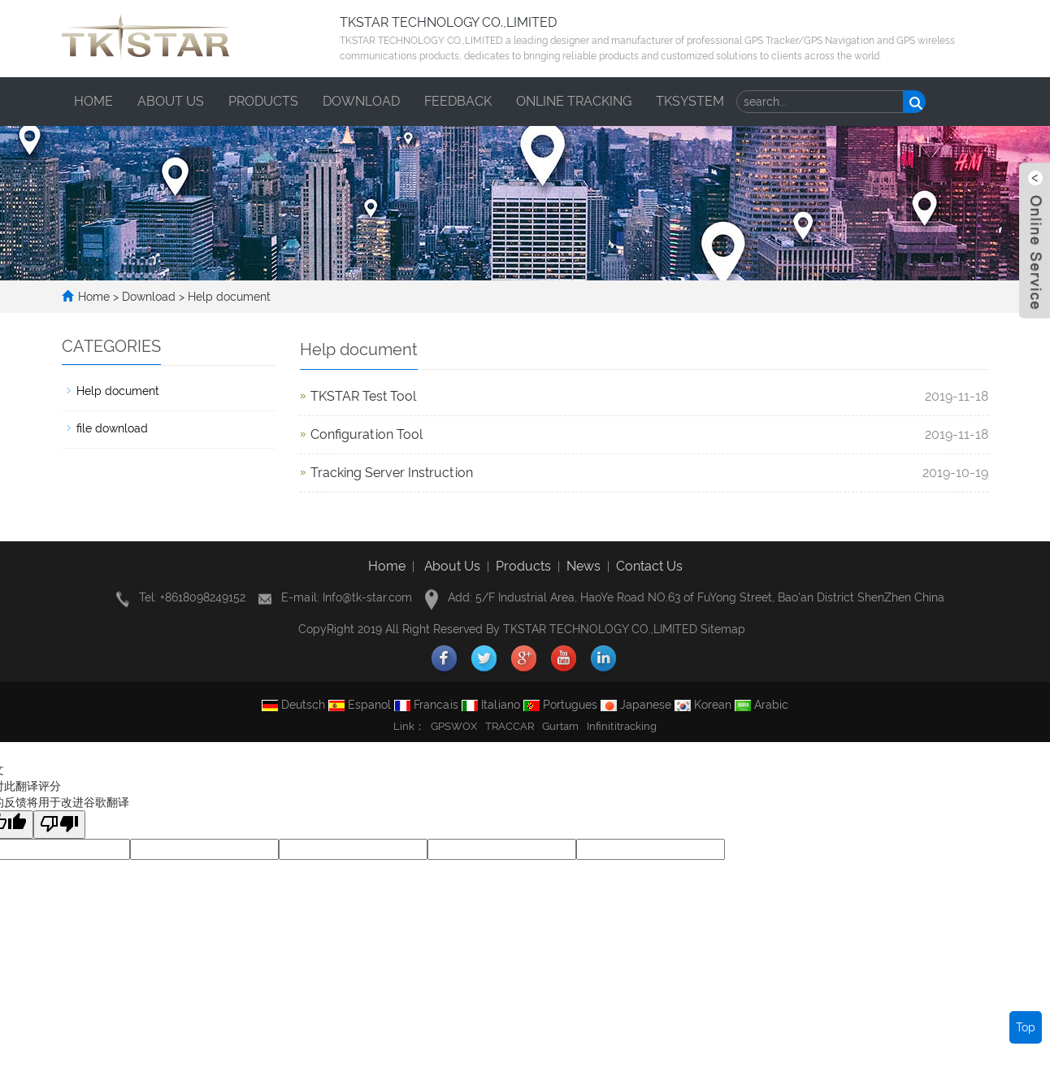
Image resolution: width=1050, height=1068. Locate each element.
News (583, 566)
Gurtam (560, 726)
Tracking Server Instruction (391, 472)
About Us (452, 566)
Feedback (458, 101)
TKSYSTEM (690, 101)
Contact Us (649, 566)
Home (93, 101)
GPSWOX (454, 726)
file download (112, 428)
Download (361, 101)
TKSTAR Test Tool (363, 396)
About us (170, 101)
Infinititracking (622, 726)
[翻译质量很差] (59, 824)
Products (263, 101)
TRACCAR (509, 726)
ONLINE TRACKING (573, 101)
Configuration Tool (366, 434)
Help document (227, 296)
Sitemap (723, 629)
